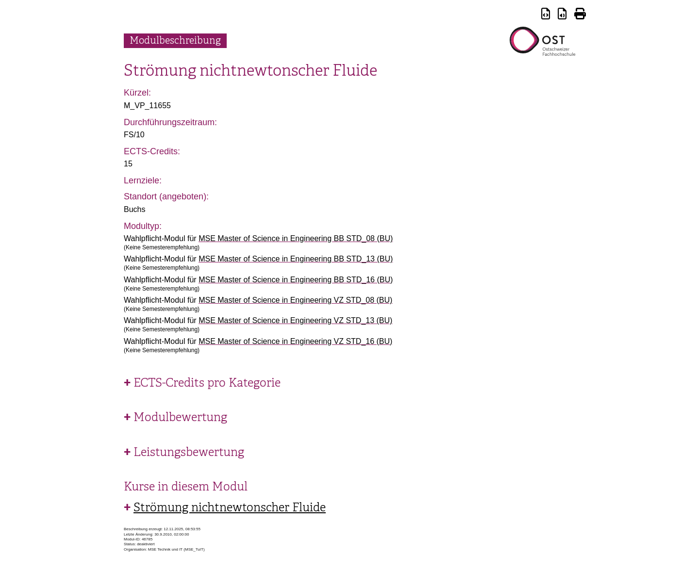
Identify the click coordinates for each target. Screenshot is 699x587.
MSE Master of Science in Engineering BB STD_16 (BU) (296, 280)
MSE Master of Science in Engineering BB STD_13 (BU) (296, 259)
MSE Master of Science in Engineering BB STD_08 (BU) (296, 238)
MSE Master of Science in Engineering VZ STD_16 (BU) (295, 341)
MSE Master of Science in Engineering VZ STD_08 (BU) (295, 300)
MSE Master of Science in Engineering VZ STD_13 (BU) (295, 320)
